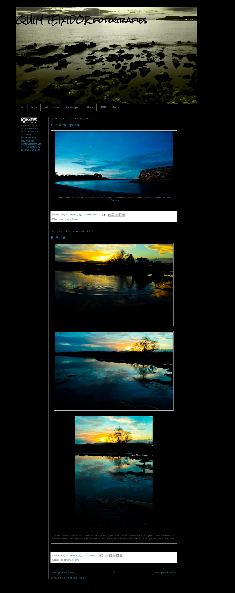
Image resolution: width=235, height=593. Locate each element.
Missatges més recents (63, 572)
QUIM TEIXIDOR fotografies (81, 20)
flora (90, 107)
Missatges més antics (165, 572)
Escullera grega (65, 125)
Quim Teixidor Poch (30, 128)
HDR (103, 107)
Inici (22, 107)
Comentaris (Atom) (75, 577)
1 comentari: (91, 555)
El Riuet (58, 237)
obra (32, 125)
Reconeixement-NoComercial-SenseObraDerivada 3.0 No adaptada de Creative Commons (31, 143)
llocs (115, 107)
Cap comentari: (92, 214)
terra (34, 107)
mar (56, 107)
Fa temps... (73, 107)
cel (46, 107)
